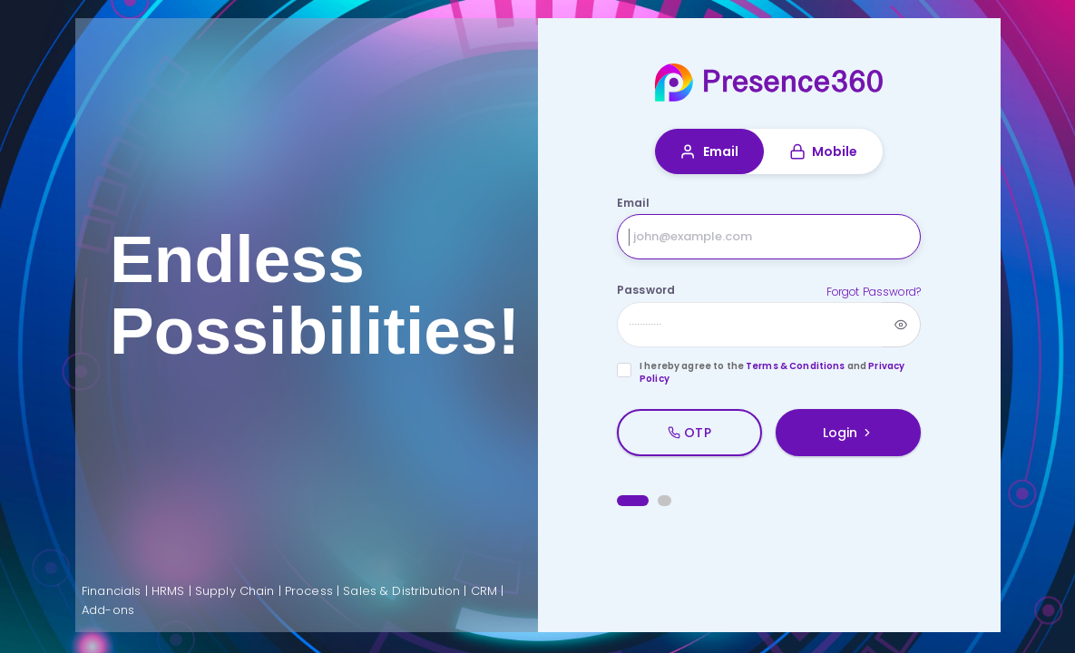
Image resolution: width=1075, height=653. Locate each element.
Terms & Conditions (795, 366)
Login (848, 433)
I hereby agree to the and (772, 373)
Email (708, 151)
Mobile (823, 151)
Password (646, 289)
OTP (689, 433)
